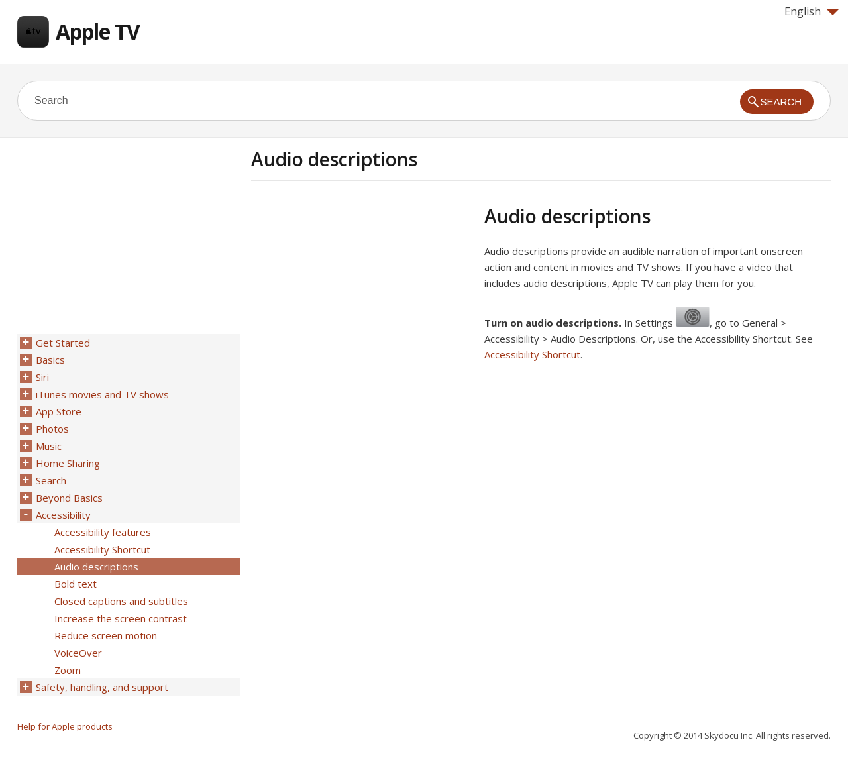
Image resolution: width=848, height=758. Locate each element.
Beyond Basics (69, 497)
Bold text (75, 583)
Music (49, 446)
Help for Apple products (65, 726)
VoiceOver (78, 652)
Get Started (63, 342)
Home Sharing (68, 463)
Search (51, 480)
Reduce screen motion (105, 635)
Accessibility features (102, 532)
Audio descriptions (96, 566)
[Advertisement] (362, 297)
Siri (42, 377)
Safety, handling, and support (102, 687)
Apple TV (98, 31)
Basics (50, 359)
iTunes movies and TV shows (102, 394)
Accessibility (63, 514)
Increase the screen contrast (120, 618)
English (811, 11)
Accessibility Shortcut (532, 354)
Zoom (67, 670)
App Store (58, 411)
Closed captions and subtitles (121, 601)
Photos (52, 428)
